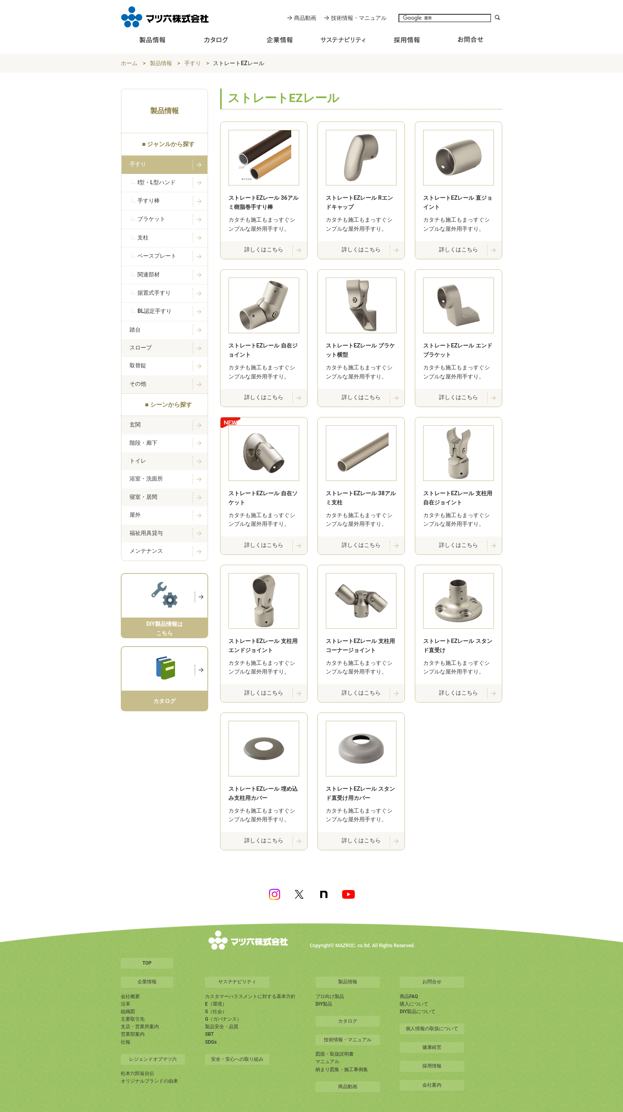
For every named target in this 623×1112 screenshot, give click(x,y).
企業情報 (147, 982)
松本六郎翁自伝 (137, 1073)
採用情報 (431, 1066)
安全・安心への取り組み (237, 1059)
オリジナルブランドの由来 (149, 1081)
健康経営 (431, 1047)
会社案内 (431, 1085)
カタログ (347, 1021)
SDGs (211, 1042)
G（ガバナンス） (223, 1019)
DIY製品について (417, 1011)
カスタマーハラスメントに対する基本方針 (250, 996)
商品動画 (305, 18)
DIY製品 (323, 1004)
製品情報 (161, 63)
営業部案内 (133, 1034)
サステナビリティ (237, 982)
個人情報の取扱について (432, 1028)
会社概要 (130, 996)
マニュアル (327, 1061)
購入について (414, 1004)
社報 (125, 1042)
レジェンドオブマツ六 (153, 1059)
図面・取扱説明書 (334, 1054)
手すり (192, 63)
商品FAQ (409, 996)
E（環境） (216, 1004)
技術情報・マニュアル (359, 18)
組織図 (128, 1011)
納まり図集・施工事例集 (341, 1069)
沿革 (125, 1004)
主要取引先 (133, 1019)
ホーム (129, 63)
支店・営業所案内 (140, 1026)
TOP (146, 963)
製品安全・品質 (221, 1026)
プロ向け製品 (329, 996)
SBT (209, 1034)
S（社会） (216, 1011)
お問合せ (431, 982)
